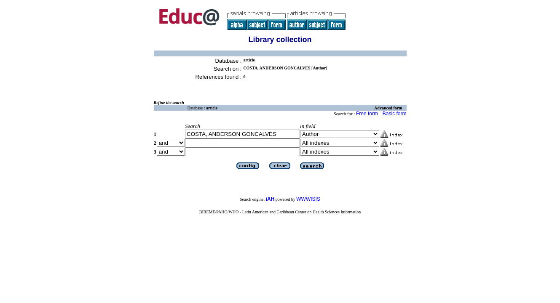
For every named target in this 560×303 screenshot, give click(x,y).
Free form (367, 114)
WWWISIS (308, 199)
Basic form (395, 114)
